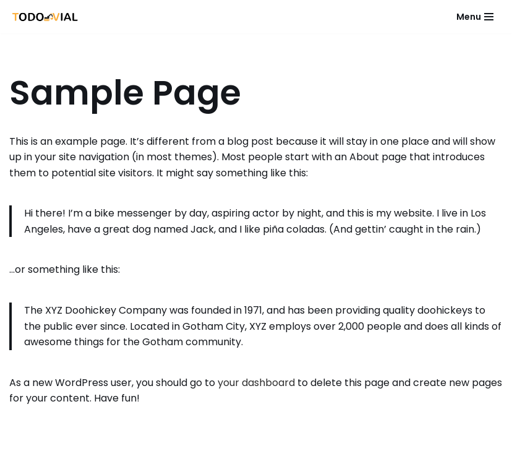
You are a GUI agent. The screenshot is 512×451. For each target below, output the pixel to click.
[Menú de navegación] (475, 16)
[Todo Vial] (45, 17)
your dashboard (256, 383)
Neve (175, 438)
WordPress (322, 438)
